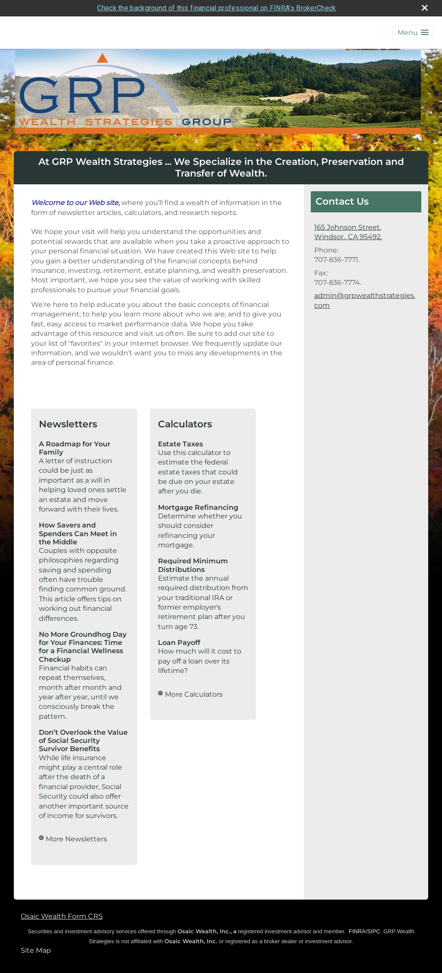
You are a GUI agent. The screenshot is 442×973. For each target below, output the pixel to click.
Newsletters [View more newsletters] (68, 424)
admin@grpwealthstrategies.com (364, 300)
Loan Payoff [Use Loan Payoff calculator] (179, 642)
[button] (413, 32)
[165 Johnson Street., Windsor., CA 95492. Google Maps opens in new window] (348, 232)
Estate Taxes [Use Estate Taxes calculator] (180, 443)
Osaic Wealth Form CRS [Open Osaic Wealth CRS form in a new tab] (62, 916)
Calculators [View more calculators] (185, 424)
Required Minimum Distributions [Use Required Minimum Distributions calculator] (193, 565)
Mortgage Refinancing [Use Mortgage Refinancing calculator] (198, 507)
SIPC (373, 931)
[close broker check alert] (424, 7)
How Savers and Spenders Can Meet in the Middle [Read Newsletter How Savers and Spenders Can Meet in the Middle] (78, 533)
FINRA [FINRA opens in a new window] (357, 931)
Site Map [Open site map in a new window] (36, 950)
